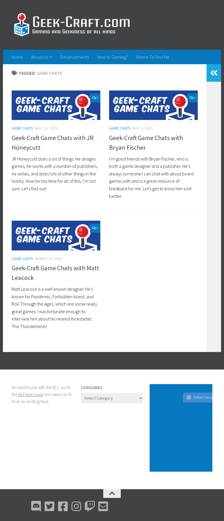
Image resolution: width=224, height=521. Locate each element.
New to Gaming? (112, 57)
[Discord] (36, 506)
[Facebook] (63, 506)
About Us (39, 57)
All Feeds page (30, 394)
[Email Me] (103, 506)
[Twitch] (89, 506)
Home (17, 57)
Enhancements (74, 57)
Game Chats (22, 128)
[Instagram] (76, 506)
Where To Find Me (152, 57)
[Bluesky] (49, 506)
